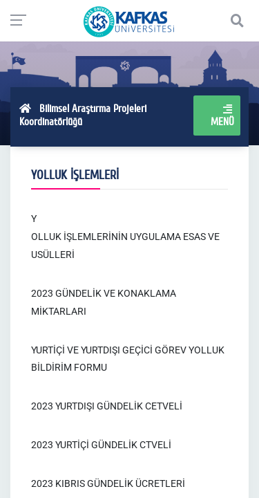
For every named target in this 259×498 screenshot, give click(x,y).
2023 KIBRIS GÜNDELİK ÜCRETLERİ (108, 483)
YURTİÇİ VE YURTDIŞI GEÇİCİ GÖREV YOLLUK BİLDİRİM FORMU (127, 359)
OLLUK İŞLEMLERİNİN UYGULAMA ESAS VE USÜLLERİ (125, 245)
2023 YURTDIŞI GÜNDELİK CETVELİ (106, 406)
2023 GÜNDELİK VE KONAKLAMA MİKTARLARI (103, 302)
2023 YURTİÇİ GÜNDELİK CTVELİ (101, 444)
